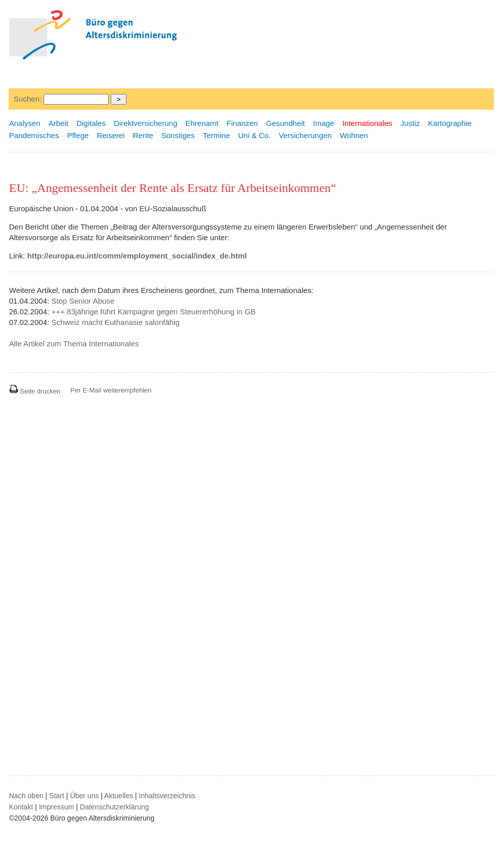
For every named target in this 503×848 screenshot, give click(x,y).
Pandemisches (34, 135)
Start (56, 796)
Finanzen (242, 123)
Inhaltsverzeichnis (167, 796)
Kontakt (21, 807)
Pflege (78, 135)
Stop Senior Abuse (82, 301)
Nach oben (26, 796)
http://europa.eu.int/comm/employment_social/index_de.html (137, 255)
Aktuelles (118, 796)
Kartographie (450, 123)
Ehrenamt (201, 123)
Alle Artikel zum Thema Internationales (74, 343)
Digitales (91, 123)
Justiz (410, 123)
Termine (216, 135)
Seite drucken (34, 391)
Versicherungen (305, 135)
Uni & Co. (254, 135)
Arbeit (58, 123)
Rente (143, 135)
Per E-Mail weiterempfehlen (111, 390)
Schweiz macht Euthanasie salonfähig (115, 322)
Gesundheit (285, 123)
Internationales (367, 123)
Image (323, 123)
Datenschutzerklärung (114, 807)
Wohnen (354, 135)
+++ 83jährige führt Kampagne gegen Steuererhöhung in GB (153, 311)
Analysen (25, 123)
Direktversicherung (145, 123)
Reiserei (111, 135)
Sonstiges (178, 135)
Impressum (56, 807)
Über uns (84, 796)
